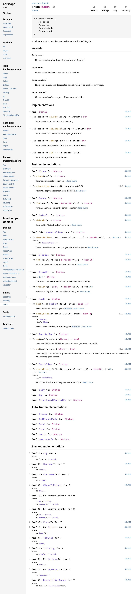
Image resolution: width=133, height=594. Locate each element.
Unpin (42, 434)
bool (76, 339)
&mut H (87, 313)
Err (41, 277)
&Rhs (61, 349)
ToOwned (48, 537)
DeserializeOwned (54, 579)
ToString (49, 548)
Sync (42, 429)
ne (37, 349)
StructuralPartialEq (52, 399)
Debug (42, 198)
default (40, 220)
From (46, 522)
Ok (110, 369)
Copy (42, 389)
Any (45, 453)
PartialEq (45, 334)
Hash (42, 298)
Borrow (47, 463)
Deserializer (48, 243)
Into (50, 527)
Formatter (67, 203)
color (52, 140)
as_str (53, 116)
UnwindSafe (46, 439)
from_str (41, 286)
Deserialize (54, 232)
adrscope (36, 3)
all (51, 152)
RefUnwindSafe (48, 418)
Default (44, 215)
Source (35, 10)
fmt (38, 203)
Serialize (45, 364)
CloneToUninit (52, 485)
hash (39, 303)
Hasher (53, 303)
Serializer (47, 378)
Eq (40, 394)
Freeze (43, 413)
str (85, 116)
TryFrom (53, 558)
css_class (55, 128)
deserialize (43, 237)
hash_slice (42, 313)
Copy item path (54, 7)
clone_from (42, 186)
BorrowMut (49, 474)
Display (44, 254)
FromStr (44, 271)
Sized (45, 322)
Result (88, 203)
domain (45, 3)
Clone (42, 171)
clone (39, 176)
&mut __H (83, 303)
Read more (71, 180)
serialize (42, 369)
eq (37, 339)
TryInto (53, 569)
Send (42, 424)
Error (116, 237)
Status (43, 111)
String (51, 277)
